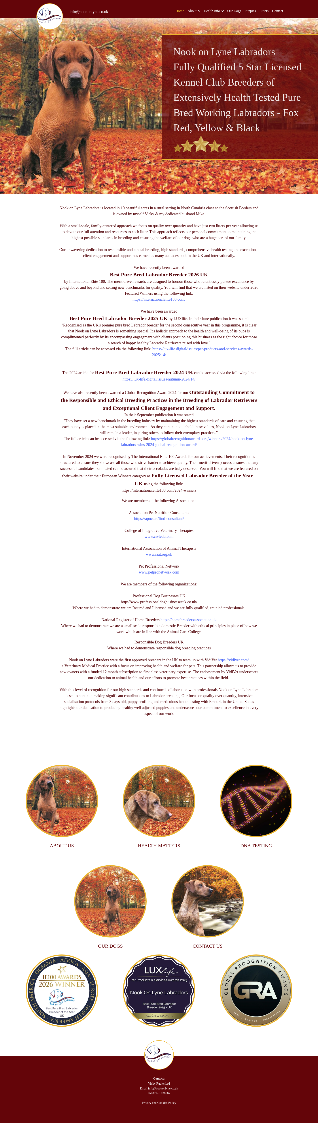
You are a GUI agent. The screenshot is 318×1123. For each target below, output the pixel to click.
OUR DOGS (110, 946)
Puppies (250, 11)
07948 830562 (161, 1093)
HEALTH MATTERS (159, 845)
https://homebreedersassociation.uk (188, 620)
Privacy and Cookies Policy (159, 1102)
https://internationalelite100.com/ (158, 299)
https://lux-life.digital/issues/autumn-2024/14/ (159, 379)
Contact (277, 11)
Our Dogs (234, 11)
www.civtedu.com (159, 536)
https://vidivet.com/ (233, 660)
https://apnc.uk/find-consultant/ (159, 518)
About (192, 11)
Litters (264, 11)
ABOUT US (62, 845)
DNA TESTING (256, 845)
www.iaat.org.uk (159, 554)
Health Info (212, 11)
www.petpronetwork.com (159, 572)
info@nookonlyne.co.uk (89, 11)
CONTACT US (207, 946)
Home (180, 11)
